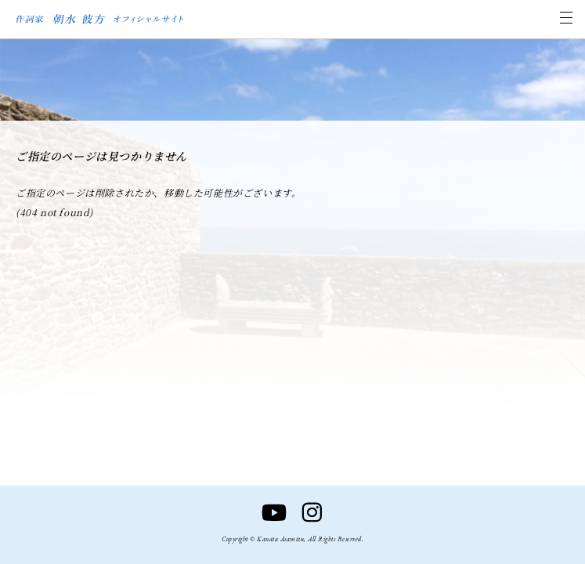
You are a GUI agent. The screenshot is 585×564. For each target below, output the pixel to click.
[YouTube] (274, 513)
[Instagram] (311, 513)
